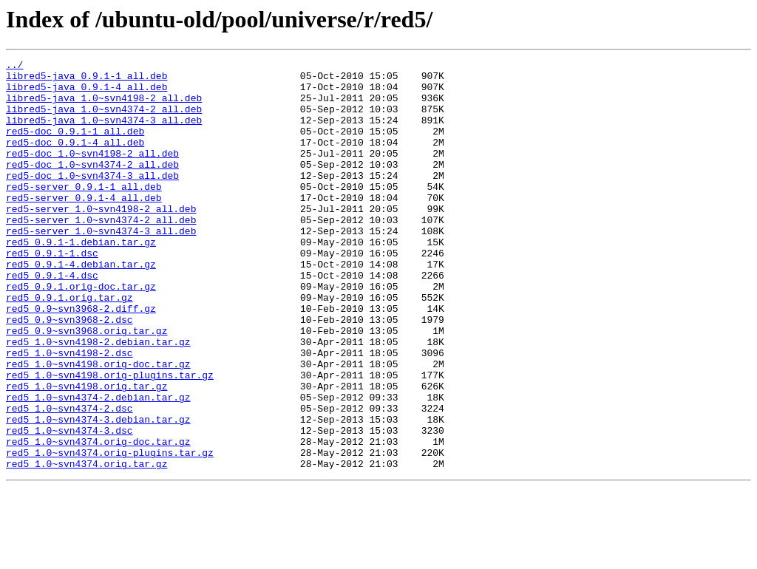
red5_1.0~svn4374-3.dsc (69, 505)
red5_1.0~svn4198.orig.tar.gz (86, 452)
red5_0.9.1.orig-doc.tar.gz (81, 332)
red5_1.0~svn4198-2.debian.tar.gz (98, 399)
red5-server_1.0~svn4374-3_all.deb (101, 266)
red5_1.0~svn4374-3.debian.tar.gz (98, 492)
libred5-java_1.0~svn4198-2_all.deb (104, 106)
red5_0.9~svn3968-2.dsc (69, 372)
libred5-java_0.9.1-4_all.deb (86, 93)
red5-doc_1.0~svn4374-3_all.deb (92, 199)
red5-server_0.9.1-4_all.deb (84, 226)
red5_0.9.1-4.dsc (52, 319)
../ (14, 66)
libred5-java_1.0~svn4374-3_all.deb (104, 133)
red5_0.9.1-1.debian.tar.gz (81, 279)
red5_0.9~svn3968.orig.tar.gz (86, 385)
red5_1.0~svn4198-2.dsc (69, 412)
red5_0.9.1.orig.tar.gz (69, 345)
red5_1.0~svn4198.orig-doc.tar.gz (98, 425)
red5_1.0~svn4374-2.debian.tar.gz (98, 465)
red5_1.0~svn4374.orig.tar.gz (86, 545)
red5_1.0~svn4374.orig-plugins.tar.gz (110, 532)
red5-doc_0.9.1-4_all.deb (75, 159)
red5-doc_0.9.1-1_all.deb (75, 146)
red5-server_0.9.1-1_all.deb (84, 212)
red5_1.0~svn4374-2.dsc (69, 478)
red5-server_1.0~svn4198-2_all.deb (101, 239)
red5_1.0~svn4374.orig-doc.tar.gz (98, 518)
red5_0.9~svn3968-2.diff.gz (81, 359)
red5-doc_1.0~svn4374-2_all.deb (92, 186)
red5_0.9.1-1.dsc (52, 292)
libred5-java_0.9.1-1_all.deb (86, 79)
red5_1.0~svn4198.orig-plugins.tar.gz (110, 439)
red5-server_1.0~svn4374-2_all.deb (101, 252)
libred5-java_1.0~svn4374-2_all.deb (104, 119)
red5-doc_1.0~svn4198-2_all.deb (92, 173)
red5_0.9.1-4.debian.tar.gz (81, 306)
